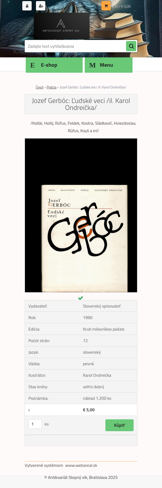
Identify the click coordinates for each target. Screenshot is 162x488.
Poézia (51, 87)
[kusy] (35, 424)
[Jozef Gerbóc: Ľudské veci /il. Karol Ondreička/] (81, 140)
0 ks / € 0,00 (121, 6)
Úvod (39, 87)
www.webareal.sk (81, 465)
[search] (131, 46)
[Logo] (61, 26)
